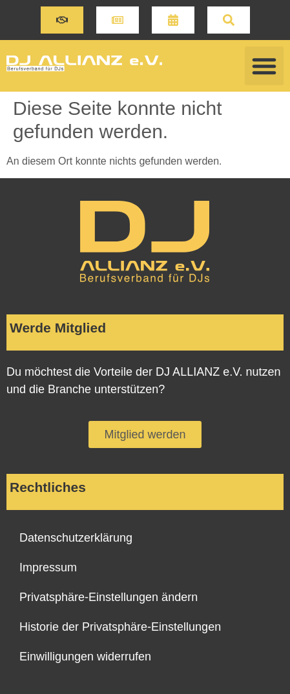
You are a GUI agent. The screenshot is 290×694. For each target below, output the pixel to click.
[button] (62, 20)
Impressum (48, 567)
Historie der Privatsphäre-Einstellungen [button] (120, 626)
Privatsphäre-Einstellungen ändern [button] (108, 597)
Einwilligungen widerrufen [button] (85, 656)
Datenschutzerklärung (75, 537)
